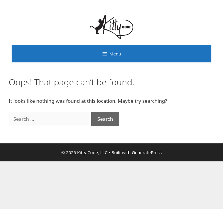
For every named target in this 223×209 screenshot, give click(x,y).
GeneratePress (147, 152)
